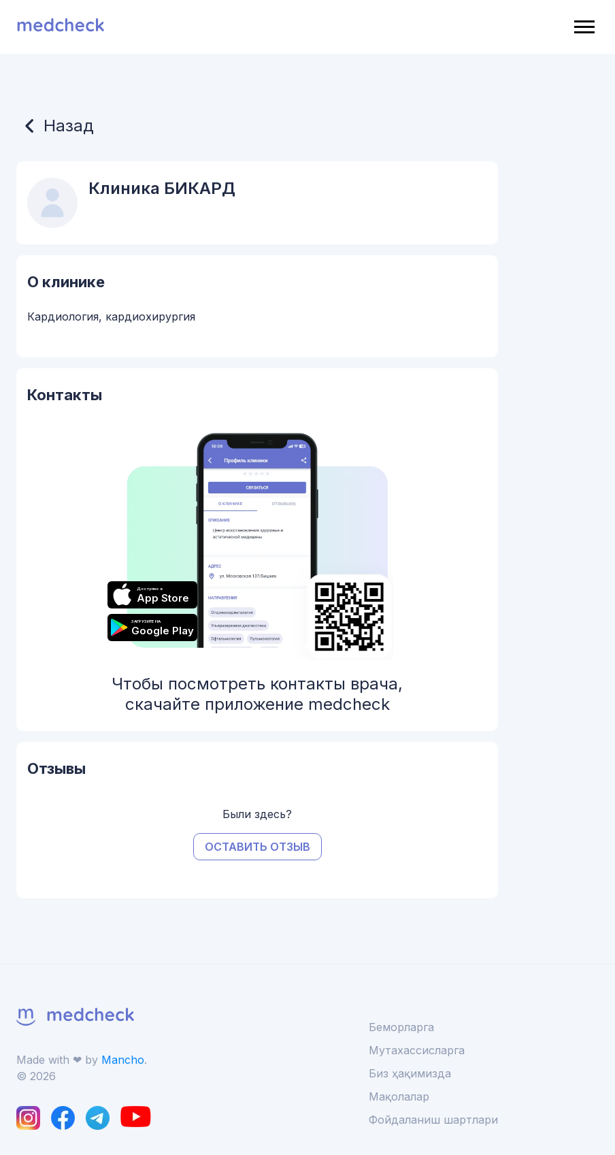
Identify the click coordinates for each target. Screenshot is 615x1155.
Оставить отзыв (257, 846)
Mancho (122, 1060)
